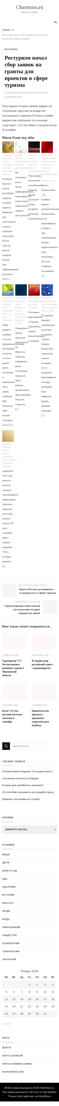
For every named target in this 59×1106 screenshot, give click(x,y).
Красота (8, 903)
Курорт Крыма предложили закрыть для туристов (21, 161)
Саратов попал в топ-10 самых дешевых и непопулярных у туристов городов (8, 455)
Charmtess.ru (29, 7)
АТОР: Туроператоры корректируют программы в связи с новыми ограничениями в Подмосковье (47, 168)
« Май (6, 1024)
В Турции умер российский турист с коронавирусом (42, 664)
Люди (6, 911)
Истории (8, 894)
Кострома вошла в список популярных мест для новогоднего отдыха (8, 165)
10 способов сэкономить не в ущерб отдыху (28, 792)
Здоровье (9, 886)
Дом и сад (9, 870)
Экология (9, 959)
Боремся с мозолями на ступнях (21, 799)
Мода (6, 919)
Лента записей (12, 1055)
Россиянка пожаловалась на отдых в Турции (34, 303)
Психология (10, 943)
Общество (9, 935)
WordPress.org (13, 1071)
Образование (11, 927)
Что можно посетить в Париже (20, 778)
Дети (5, 862)
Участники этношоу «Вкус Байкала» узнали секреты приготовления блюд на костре (21, 311)
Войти (6, 1047)
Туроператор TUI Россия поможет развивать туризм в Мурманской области (13, 668)
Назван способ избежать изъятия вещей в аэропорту (34, 163)
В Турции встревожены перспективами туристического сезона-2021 (47, 304)
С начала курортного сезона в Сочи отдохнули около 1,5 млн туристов (8, 309)
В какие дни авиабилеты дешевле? (22, 785)
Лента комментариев (17, 1063)
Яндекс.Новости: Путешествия (31, 93)
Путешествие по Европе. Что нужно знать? (27, 771)
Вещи (6, 854)
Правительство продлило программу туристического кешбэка (40, 718)
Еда (4, 878)
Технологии (10, 951)
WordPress (44, 1096)
